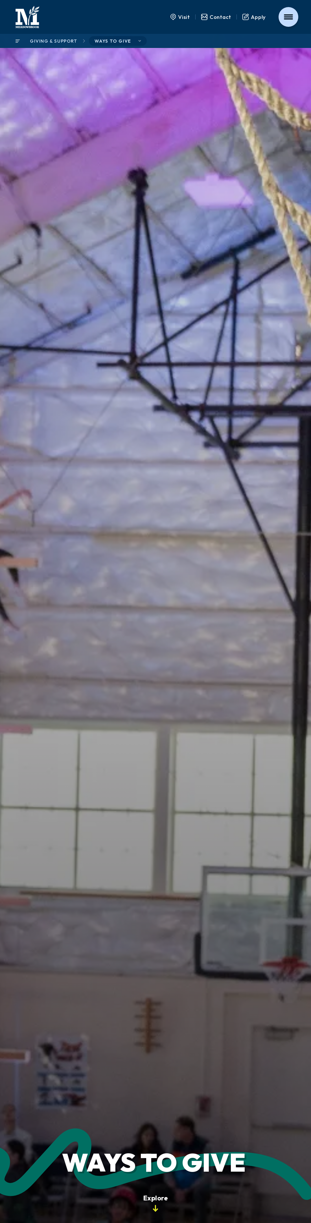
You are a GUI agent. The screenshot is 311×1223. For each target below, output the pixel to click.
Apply (254, 17)
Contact (216, 17)
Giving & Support (53, 41)
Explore (155, 1203)
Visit (180, 17)
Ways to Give (113, 41)
